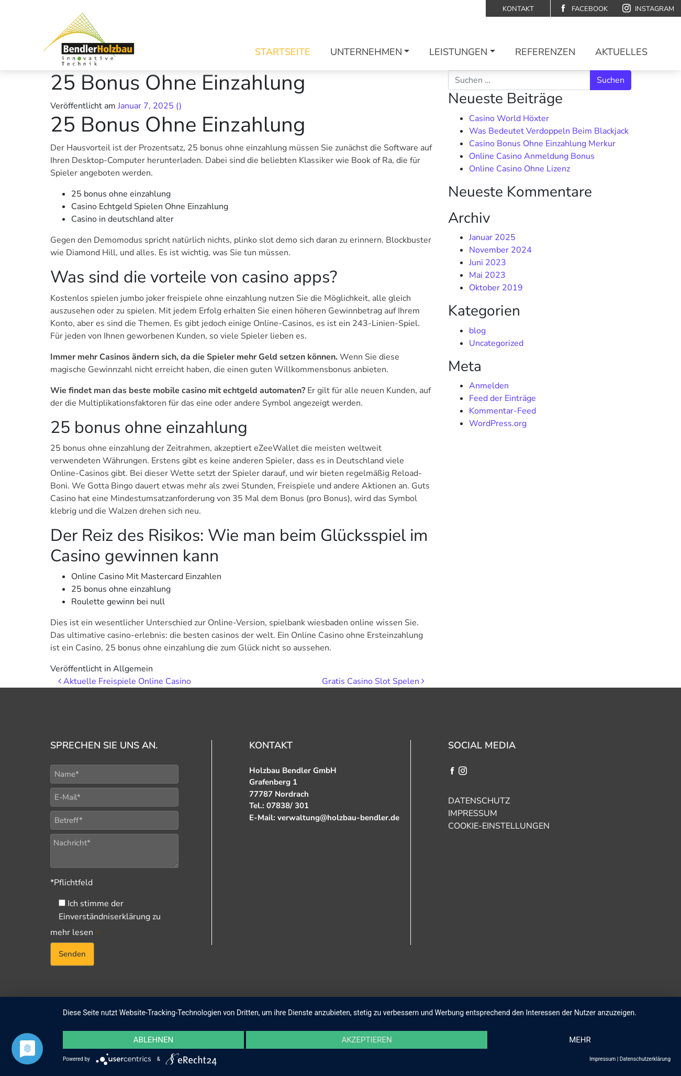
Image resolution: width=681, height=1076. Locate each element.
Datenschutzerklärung (645, 1059)
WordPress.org (498, 423)
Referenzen (545, 52)
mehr (580, 1040)
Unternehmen (366, 52)
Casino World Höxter (509, 118)
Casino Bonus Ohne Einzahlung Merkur (542, 143)
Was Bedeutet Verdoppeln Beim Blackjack (549, 131)
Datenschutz (479, 801)
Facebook (583, 9)
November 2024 (500, 250)
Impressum (472, 813)
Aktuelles (621, 52)
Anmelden (489, 386)
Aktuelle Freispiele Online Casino (124, 681)
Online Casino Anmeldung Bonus (532, 156)
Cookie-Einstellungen (499, 826)
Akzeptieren (366, 1040)
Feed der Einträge (502, 398)
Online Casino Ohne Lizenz (519, 169)
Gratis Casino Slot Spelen (373, 681)
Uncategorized (496, 343)
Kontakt (518, 9)
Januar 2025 (492, 237)
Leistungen (458, 52)
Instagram (648, 9)
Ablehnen (153, 1040)
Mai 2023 (487, 275)
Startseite (282, 52)
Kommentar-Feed (502, 411)
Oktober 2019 (496, 288)
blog (477, 330)
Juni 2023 (487, 262)
